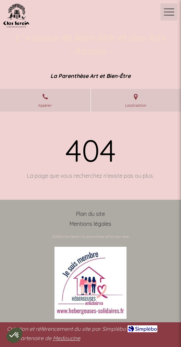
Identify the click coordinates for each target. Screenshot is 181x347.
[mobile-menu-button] (169, 12)
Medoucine (66, 338)
